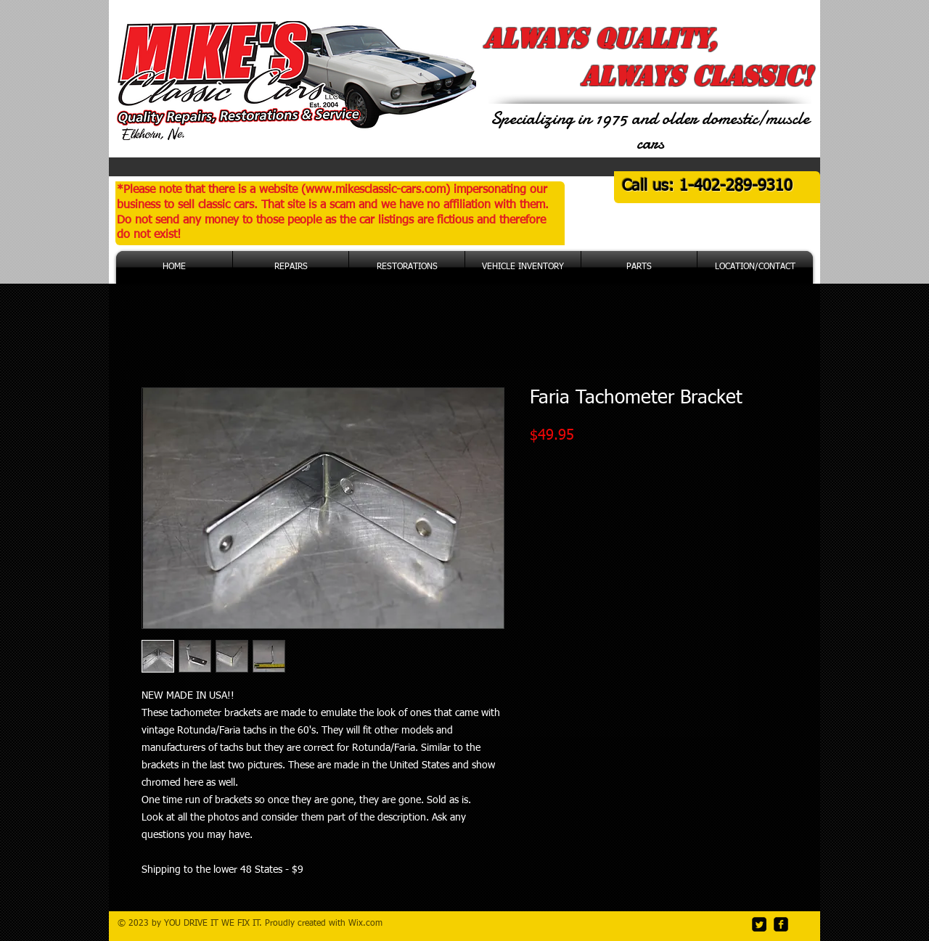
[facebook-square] (781, 924)
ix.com (369, 923)
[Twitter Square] (759, 924)
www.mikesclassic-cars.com (376, 190)
